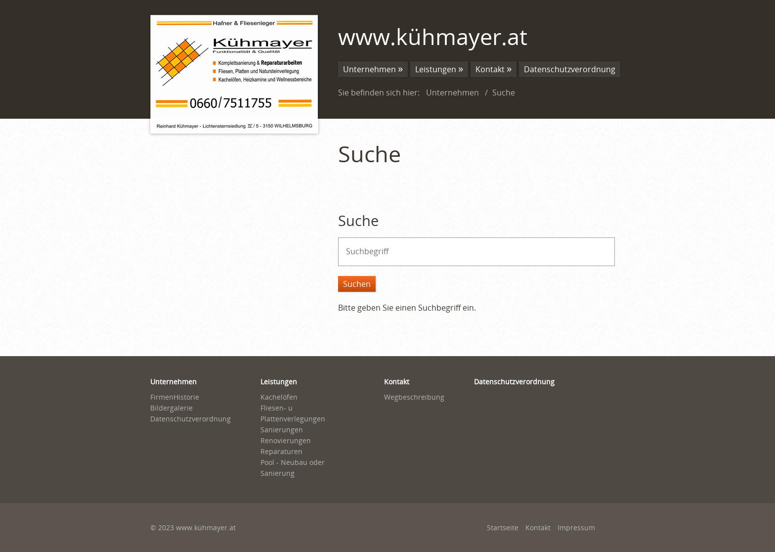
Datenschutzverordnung (569, 69)
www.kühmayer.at (432, 36)
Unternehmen (369, 69)
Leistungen (435, 69)
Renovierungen (285, 440)
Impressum (576, 527)
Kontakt (490, 69)
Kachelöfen (279, 397)
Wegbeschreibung (414, 397)
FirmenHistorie (174, 397)
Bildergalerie (171, 408)
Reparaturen (281, 451)
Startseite (502, 527)
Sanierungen (281, 429)
